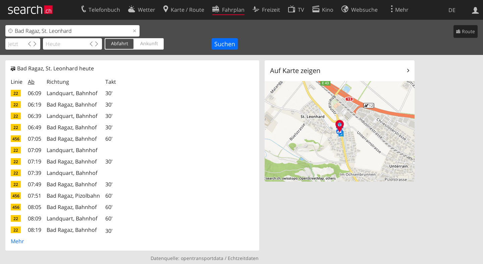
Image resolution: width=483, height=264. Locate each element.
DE (451, 10)
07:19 (34, 161)
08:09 (34, 218)
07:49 (34, 184)
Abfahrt (119, 43)
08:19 (34, 230)
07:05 (34, 138)
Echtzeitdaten (243, 258)
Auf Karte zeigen (295, 70)
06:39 (34, 116)
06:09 (34, 93)
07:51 (34, 195)
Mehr (17, 241)
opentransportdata (202, 258)
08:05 (34, 207)
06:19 (34, 104)
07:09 (34, 150)
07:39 (34, 173)
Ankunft (149, 43)
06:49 (34, 127)
